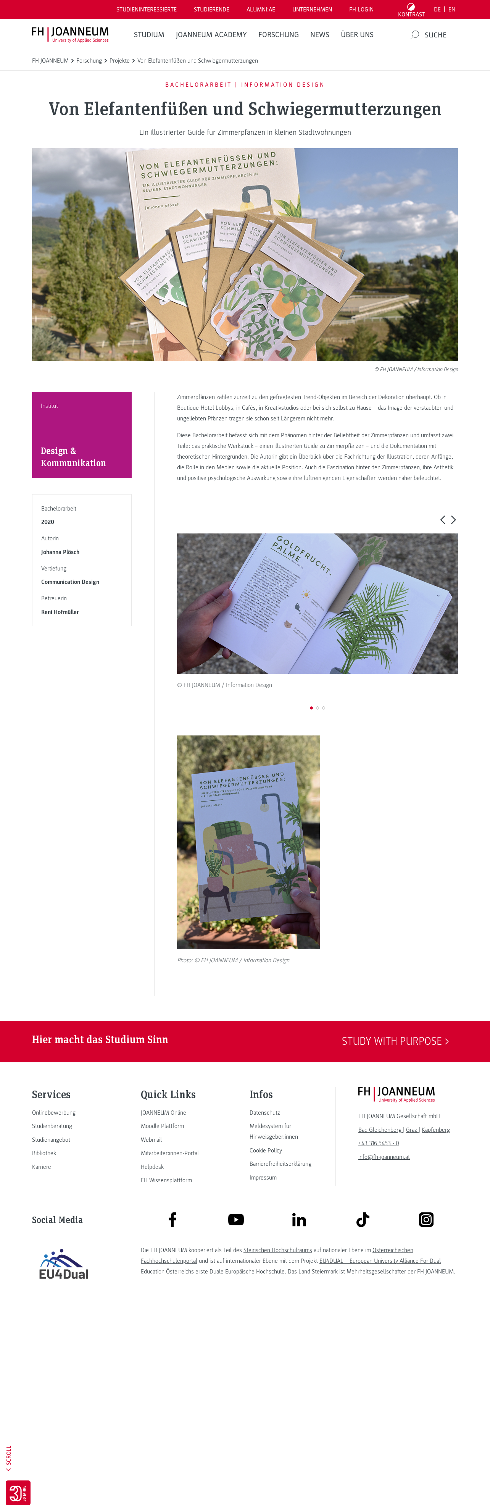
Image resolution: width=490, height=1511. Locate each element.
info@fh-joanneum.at (384, 1364)
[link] (63, 1320)
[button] (442, 519)
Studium (149, 34)
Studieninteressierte (146, 9)
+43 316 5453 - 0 (378, 1351)
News (319, 34)
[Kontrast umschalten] (411, 9)
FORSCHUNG (278, 34)
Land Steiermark (318, 1479)
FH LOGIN (361, 9)
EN (451, 9)
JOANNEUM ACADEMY (211, 34)
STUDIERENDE (211, 9)
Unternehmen (312, 9)
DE (437, 9)
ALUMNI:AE (261, 9)
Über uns (357, 34)
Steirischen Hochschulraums (277, 1458)
